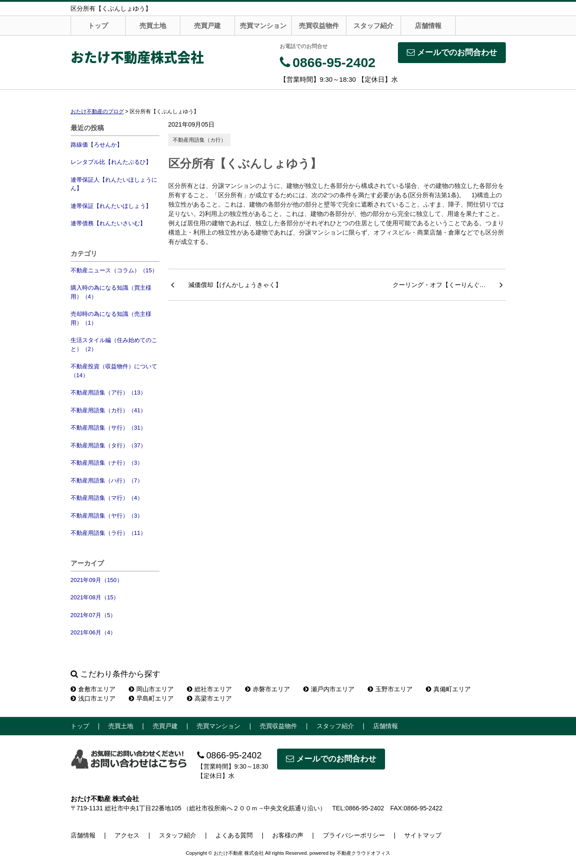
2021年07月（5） (93, 615)
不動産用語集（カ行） (199, 140)
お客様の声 (287, 835)
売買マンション (263, 25)
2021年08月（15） (95, 597)
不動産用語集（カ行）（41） (108, 410)
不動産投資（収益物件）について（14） (114, 371)
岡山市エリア (151, 689)
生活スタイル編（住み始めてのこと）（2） (114, 344)
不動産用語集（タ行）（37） (108, 445)
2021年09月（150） (97, 580)
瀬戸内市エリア (328, 689)
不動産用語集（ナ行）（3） (107, 462)
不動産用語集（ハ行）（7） (107, 480)
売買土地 (152, 25)
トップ (98, 25)
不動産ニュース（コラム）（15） (114, 270)
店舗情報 (428, 25)
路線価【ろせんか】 (97, 144)
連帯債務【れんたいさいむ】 (108, 223)
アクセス (127, 835)
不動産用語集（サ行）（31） (108, 427)
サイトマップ (422, 835)
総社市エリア (209, 689)
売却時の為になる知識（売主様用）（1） (111, 318)
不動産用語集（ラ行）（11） (108, 533)
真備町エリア (448, 689)
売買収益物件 (319, 25)
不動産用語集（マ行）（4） (107, 497)
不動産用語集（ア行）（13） (108, 392)
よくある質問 (234, 835)
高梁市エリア (209, 698)
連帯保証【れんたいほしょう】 (111, 206)
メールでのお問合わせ (452, 52)
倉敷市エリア (93, 689)
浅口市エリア (93, 698)
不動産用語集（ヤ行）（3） (107, 515)
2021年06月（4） (93, 632)
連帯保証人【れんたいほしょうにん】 (114, 184)
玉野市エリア (390, 689)
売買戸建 (207, 25)
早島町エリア (151, 698)
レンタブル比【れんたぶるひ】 (111, 162)
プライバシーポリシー (354, 835)
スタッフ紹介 (373, 25)
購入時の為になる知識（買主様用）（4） (111, 292)
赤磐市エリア (267, 689)
